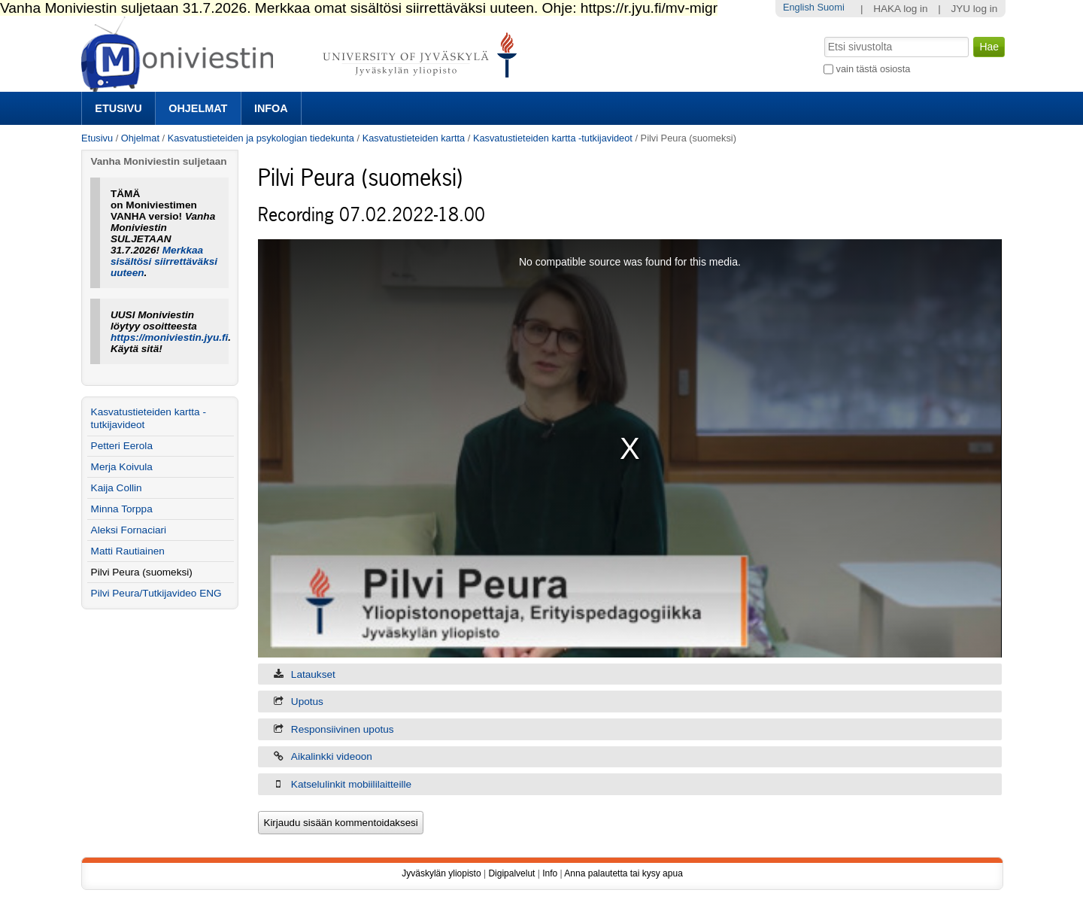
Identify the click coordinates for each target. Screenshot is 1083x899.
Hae (823, 35)
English (799, 7)
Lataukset (313, 674)
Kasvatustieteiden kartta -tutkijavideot (553, 138)
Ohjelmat (197, 108)
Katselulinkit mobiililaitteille (351, 784)
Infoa (271, 108)
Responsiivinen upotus (342, 729)
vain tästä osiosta (873, 68)
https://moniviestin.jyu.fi (169, 337)
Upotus (307, 701)
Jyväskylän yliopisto (441, 873)
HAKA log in (900, 8)
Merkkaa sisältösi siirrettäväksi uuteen (164, 261)
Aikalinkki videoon (331, 756)
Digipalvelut (511, 873)
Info (549, 873)
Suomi (830, 7)
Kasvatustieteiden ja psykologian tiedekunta (261, 138)
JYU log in (974, 8)
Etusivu (118, 108)
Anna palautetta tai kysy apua (623, 873)
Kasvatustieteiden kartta (414, 138)
